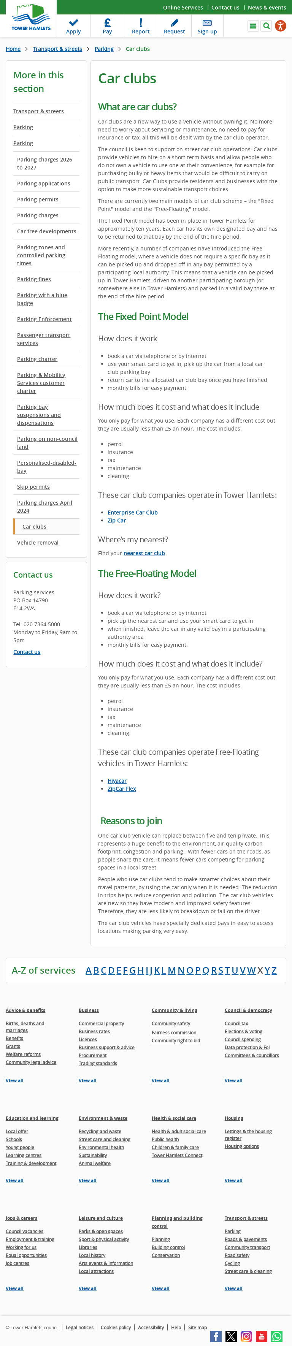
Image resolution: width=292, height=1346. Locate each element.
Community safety (171, 1023)
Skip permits (33, 486)
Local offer (17, 1131)
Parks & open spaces (101, 1231)
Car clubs (34, 526)
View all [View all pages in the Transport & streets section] (234, 1288)
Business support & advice (107, 1047)
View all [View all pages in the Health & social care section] (161, 1180)
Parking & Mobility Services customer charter (41, 382)
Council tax (236, 1023)
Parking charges (38, 215)
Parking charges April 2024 (44, 506)
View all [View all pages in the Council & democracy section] (234, 1080)
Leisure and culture (101, 1218)
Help (176, 1327)
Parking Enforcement (44, 319)
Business (89, 1010)
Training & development (31, 1163)
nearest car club (144, 553)
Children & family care (175, 1147)
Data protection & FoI (247, 1047)
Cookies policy (116, 1327)
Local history (92, 1255)
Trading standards (98, 1063)
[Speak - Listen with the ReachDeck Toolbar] (280, 26)
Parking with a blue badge (42, 299)
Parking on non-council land (47, 442)
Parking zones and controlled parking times (41, 255)
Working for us (21, 1247)
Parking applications (43, 183)
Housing (234, 1118)
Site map (197, 1327)
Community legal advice (31, 1062)
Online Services (183, 7)
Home (13, 48)
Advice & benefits (25, 1010)
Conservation (166, 1255)
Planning (161, 1239)
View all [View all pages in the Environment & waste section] (88, 1180)
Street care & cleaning (248, 1271)
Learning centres (23, 1155)
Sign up (207, 31)
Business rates (94, 1031)
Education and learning (32, 1118)
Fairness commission (174, 1032)
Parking (104, 48)
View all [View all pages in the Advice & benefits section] (15, 1080)
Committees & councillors (252, 1055)
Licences (88, 1039)
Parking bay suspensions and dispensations (39, 414)
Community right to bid (176, 1040)
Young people (20, 1147)
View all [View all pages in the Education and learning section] (15, 1180)
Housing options (242, 1146)
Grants (13, 1046)
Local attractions (96, 1271)
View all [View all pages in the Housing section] (234, 1180)
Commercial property (101, 1023)
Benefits (14, 1038)
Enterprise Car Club (133, 512)
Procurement (92, 1055)
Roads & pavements (246, 1239)
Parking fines (34, 279)
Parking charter (37, 359)
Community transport (247, 1247)
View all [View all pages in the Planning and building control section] (161, 1288)
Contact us (225, 7)
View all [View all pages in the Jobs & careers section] (15, 1288)
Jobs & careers (21, 1218)
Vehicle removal (38, 542)
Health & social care (174, 1118)
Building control (168, 1247)
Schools (14, 1139)
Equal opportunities (26, 1255)
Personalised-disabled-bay (46, 466)
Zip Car (117, 520)
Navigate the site (253, 26)
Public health (165, 1139)
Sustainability (93, 1155)
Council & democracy (248, 1010)
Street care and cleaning (104, 1139)
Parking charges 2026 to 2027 (44, 163)
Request (174, 31)
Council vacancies (24, 1231)
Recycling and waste (100, 1131)
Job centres (17, 1263)
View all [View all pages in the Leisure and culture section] (88, 1288)
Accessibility (151, 1327)
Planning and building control (177, 1222)
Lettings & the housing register (248, 1134)
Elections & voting (243, 1031)
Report (141, 31)
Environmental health (101, 1147)
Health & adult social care (179, 1131)
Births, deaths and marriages (25, 1026)
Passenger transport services (43, 339)
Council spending (243, 1039)
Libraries (88, 1247)
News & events (267, 7)
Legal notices (80, 1327)
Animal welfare (95, 1163)
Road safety (237, 1255)
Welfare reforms (23, 1054)
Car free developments (46, 231)
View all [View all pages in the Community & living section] (161, 1080)
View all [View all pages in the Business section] (88, 1080)
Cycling (232, 1263)
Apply (73, 31)
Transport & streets (57, 48)
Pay (107, 31)
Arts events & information (106, 1263)
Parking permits (38, 199)
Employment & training (30, 1239)
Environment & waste (103, 1118)
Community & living (174, 1010)
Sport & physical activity (104, 1239)
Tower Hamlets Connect (177, 1155)
